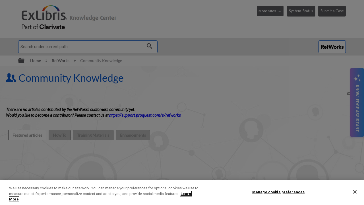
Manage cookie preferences (278, 192)
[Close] (355, 192)
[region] (182, 192)
